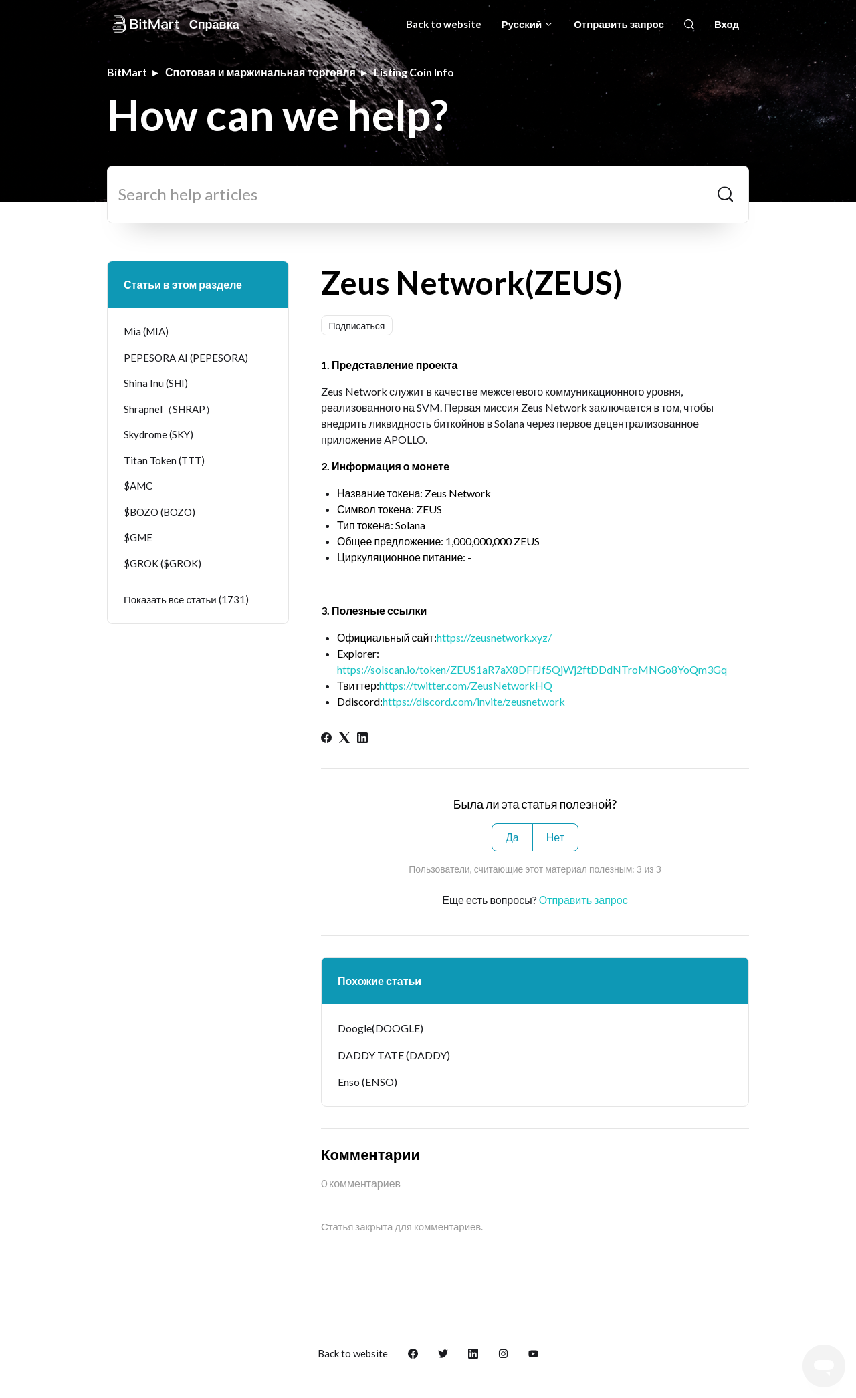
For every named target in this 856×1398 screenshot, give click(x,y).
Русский (528, 24)
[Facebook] (326, 738)
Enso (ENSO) (367, 1081)
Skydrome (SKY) (158, 434)
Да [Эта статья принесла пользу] (512, 837)
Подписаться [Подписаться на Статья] (357, 325)
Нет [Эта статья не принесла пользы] (555, 837)
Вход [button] (726, 24)
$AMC (138, 486)
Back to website (443, 24)
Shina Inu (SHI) (156, 383)
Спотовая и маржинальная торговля (260, 71)
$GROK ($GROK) (162, 563)
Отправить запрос (619, 24)
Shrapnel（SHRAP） (169, 409)
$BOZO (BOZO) (159, 512)
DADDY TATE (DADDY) (394, 1054)
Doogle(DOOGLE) (380, 1028)
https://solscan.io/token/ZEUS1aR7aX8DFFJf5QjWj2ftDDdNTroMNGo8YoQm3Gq (532, 669)
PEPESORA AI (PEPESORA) (186, 358)
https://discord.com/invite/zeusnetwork (474, 701)
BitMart (127, 71)
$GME (138, 537)
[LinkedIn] (362, 738)
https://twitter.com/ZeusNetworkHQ (465, 685)
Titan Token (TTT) (164, 460)
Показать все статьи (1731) (186, 599)
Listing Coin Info (414, 71)
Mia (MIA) (146, 331)
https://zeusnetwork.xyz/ (494, 637)
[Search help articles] (428, 194)
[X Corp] (344, 738)
